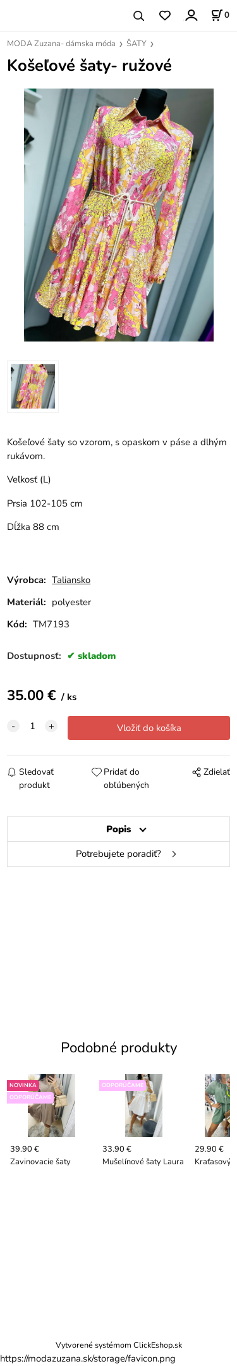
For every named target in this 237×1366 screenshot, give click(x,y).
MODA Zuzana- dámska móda (61, 43)
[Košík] (219, 15)
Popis (118, 829)
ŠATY (136, 43)
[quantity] (32, 726)
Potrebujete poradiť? (118, 853)
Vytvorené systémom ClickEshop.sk (119, 1344)
